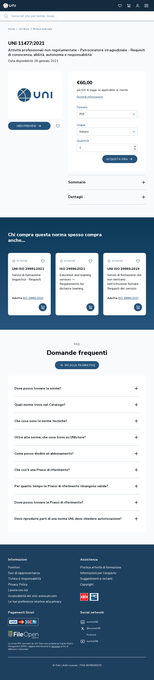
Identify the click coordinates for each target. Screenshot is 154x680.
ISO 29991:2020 (33, 298)
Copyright (87, 584)
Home (11, 29)
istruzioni (55, 646)
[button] (120, 5)
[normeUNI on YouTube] (89, 641)
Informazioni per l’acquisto (98, 573)
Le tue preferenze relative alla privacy (34, 601)
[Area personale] (137, 5)
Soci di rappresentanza (24, 573)
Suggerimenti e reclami (96, 578)
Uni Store (24, 29)
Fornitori (14, 567)
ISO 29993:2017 (128, 298)
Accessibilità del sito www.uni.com (32, 596)
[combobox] (77, 16)
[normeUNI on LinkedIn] (89, 622)
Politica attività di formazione (100, 567)
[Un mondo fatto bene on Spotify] (88, 635)
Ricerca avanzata (42, 29)
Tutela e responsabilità (24, 578)
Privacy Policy (17, 584)
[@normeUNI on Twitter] (90, 628)
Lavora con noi (18, 590)
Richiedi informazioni (90, 97)
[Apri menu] (146, 5)
